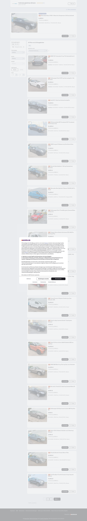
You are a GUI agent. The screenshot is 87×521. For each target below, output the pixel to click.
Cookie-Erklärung (52, 282)
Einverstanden (58, 278)
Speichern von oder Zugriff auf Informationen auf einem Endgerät (37, 256)
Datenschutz (43, 282)
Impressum (35, 282)
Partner (46, 243)
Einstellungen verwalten (43, 278)
